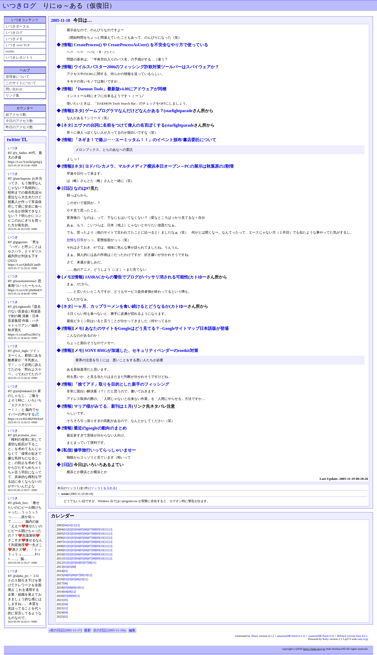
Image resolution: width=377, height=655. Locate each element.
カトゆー (198, 277)
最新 (87, 631)
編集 (132, 631)
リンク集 (12, 95)
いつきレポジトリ (19, 57)
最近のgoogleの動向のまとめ (100, 428)
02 (69, 530)
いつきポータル (17, 26)
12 (77, 526)
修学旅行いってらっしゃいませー (105, 450)
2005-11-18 (60, 20)
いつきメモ (14, 39)
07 (90, 530)
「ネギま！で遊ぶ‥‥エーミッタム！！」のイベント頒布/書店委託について (145, 140)
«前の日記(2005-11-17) (65, 631)
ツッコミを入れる (103, 488)
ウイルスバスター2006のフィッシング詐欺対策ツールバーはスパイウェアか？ (146, 67)
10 (69, 526)
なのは (80, 188)
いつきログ (19, 5)
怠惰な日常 (75, 240)
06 (85, 530)
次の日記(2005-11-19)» (109, 631)
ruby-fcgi (363, 639)
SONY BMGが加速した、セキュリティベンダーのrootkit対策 (141, 351)
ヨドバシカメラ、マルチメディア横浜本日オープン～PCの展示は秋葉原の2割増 (159, 166)
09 (98, 530)
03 (73, 530)
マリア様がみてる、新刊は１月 (103, 407)
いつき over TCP (18, 45)
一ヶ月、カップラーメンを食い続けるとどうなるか (121, 306)
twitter (10, 51)
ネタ (78, 110)
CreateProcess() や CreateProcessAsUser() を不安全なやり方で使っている (141, 45)
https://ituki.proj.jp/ (314, 649)
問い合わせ (14, 89)
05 (82, 530)
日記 (67, 188)
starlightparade (179, 110)
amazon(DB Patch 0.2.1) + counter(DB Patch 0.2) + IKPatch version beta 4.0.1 (322, 636)
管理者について (17, 77)
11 (73, 526)
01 (65, 530)
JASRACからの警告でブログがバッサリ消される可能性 (136, 277)
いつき (13, 148)
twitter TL (17, 139)
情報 (67, 45)
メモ (67, 277)
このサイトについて (21, 83)
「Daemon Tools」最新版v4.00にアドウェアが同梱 (120, 89)
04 (65, 526)
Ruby (326, 639)
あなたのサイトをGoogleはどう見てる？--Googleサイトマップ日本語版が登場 (157, 328)
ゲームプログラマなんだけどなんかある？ (124, 110)
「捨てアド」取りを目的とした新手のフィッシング (121, 385)
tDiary (254, 636)
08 (93, 530)
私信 (67, 450)
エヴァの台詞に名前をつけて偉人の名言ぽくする (119, 125)
